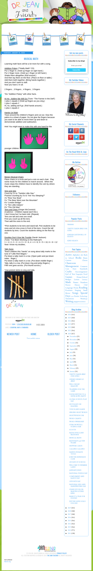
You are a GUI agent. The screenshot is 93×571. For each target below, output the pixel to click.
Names (75, 283)
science (83, 302)
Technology (83, 297)
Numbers (83, 283)
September (73, 346)
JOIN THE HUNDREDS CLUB (77, 458)
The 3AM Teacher (52, 556)
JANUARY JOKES (75, 471)
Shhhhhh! (70, 225)
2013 (69, 527)
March (72, 366)
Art (81, 255)
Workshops (83, 299)
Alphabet (76, 255)
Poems (76, 288)
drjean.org (7, 562)
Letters (76, 280)
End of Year (70, 274)
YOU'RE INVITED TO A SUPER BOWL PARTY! (77, 396)
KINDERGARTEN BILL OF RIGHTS (76, 236)
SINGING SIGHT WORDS (78, 413)
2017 (69, 515)
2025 (69, 318)
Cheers (84, 261)
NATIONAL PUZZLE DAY (78, 474)
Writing (69, 301)
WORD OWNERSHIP (76, 422)
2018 (69, 512)
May (71, 359)
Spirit (72, 297)
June (71, 356)
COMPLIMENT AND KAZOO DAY (76, 478)
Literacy (84, 280)
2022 (69, 328)
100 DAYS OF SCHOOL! (77, 463)
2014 (69, 524)
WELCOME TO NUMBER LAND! (78, 467)
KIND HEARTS (72, 241)
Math (19, 327)
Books (78, 258)
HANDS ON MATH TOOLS (76, 454)
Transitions (69, 299)
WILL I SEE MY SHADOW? (74, 386)
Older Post (54, 334)
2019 (69, 508)
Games (68, 277)
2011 (69, 534)
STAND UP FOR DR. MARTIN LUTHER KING (76, 492)
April (71, 362)
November (73, 340)
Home (33, 334)
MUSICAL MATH (75, 438)
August (72, 350)
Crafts (68, 272)
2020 (69, 334)
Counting (13, 327)
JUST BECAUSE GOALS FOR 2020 (77, 503)
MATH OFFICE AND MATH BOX (76, 434)
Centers (68, 261)
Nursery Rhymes (72, 285)
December (73, 337)
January (72, 372)
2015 (69, 521)
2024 (69, 321)
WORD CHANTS (75, 419)
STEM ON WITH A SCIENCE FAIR (75, 426)
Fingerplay (79, 275)
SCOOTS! (72, 430)
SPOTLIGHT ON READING (75, 406)
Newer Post (13, 334)
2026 (69, 315)
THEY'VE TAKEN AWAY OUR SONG (77, 230)
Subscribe (76, 70)
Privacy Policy (62, 554)
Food (85, 274)
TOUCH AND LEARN (77, 410)
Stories (76, 296)
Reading (83, 288)
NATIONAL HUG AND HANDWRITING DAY (77, 486)
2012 (69, 531)
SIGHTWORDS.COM (76, 416)
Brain (85, 258)
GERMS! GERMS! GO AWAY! (76, 381)
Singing (78, 290)
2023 (69, 325)
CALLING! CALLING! (77, 449)
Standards (24, 327)
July (71, 353)
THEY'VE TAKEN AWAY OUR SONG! (77, 376)
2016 (69, 518)
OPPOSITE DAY (74, 482)
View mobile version (33, 338)
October (72, 343)
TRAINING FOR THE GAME (77, 391)
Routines (68, 290)
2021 (69, 331)
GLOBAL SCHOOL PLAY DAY (78, 401)
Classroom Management (72, 265)
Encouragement (81, 272)
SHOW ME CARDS (75, 446)
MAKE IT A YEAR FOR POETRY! (77, 498)
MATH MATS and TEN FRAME (77, 442)
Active (68, 255)
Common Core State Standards (76, 268)
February (73, 369)
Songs (75, 293)
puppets (77, 302)
